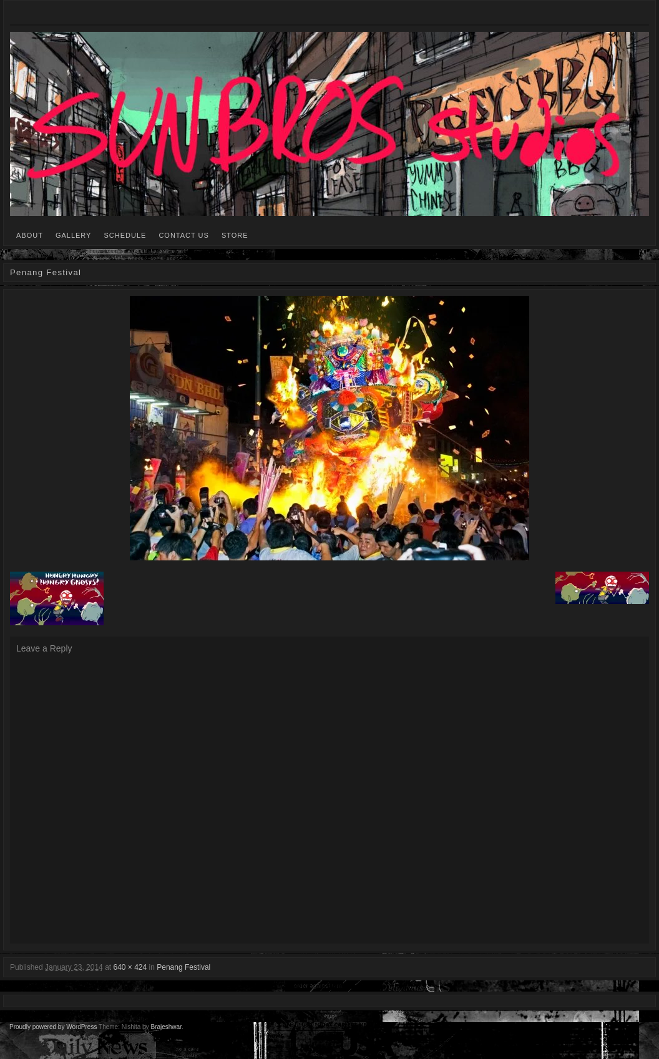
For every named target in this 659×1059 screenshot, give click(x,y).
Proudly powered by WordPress (53, 1026)
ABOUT (29, 235)
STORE (235, 235)
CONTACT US (184, 235)
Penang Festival (183, 967)
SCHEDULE (125, 235)
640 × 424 (130, 967)
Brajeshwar (165, 1026)
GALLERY (74, 235)
